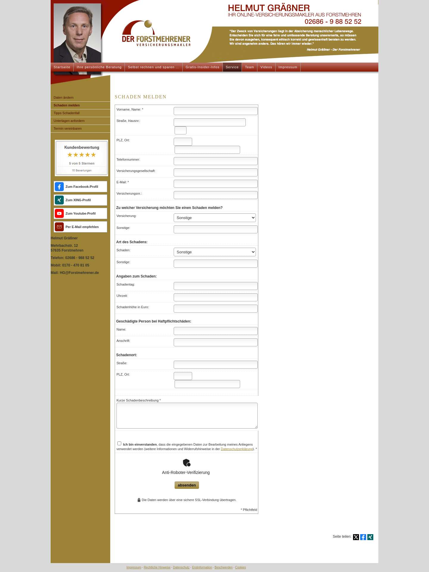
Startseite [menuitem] (62, 67)
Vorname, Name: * (129, 109)
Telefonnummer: (128, 159)
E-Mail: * (122, 182)
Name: (121, 329)
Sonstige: (123, 228)
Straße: (121, 363)
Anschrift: (123, 340)
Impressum (134, 567)
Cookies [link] (240, 567)
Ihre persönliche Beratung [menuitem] (99, 67)
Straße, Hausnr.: (128, 121)
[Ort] (207, 150)
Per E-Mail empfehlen (82, 227)
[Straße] (210, 122)
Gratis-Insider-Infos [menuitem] (203, 67)
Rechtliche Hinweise (157, 567)
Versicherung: (126, 216)
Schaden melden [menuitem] (67, 105)
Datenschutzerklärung (237, 449)
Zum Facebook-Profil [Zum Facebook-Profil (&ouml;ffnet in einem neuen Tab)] (82, 186)
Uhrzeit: (122, 295)
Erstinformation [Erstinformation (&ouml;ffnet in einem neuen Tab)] (202, 567)
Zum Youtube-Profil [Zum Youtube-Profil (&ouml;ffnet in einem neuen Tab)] (81, 213)
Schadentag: (125, 284)
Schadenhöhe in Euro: (132, 307)
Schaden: (123, 250)
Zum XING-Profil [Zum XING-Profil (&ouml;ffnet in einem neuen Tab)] (78, 200)
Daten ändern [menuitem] (64, 97)
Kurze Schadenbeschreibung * (138, 400)
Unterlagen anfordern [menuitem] (69, 121)
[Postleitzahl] (183, 142)
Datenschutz (181, 567)
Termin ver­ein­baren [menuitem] (68, 128)
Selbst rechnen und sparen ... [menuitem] (153, 67)
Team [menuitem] (249, 67)
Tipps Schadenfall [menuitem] (67, 113)
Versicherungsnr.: (129, 193)
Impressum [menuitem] (288, 67)
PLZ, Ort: (123, 140)
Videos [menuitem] (266, 67)
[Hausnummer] (180, 130)
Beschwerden (223, 567)
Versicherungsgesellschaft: (136, 171)
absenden (187, 485)
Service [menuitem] (232, 67)
